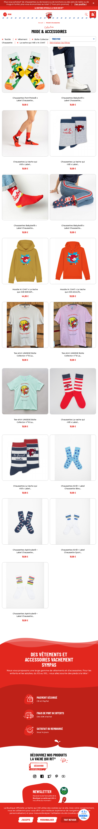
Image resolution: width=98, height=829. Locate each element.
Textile (8, 39)
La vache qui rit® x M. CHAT (33, 43)
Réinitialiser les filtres (60, 43)
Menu (9, 14)
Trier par (73, 39)
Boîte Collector (41, 39)
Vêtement (23, 39)
